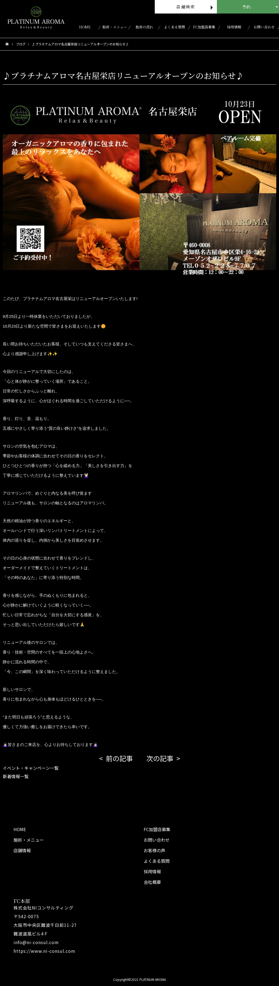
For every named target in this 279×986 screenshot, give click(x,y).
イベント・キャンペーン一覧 (31, 768)
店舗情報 (22, 850)
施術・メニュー (114, 26)
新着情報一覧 (16, 776)
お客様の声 (154, 850)
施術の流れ (144, 26)
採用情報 (234, 26)
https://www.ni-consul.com (44, 951)
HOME (84, 26)
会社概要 (152, 882)
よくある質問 (174, 26)
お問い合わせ (264, 26)
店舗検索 (185, 6)
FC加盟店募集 (204, 26)
